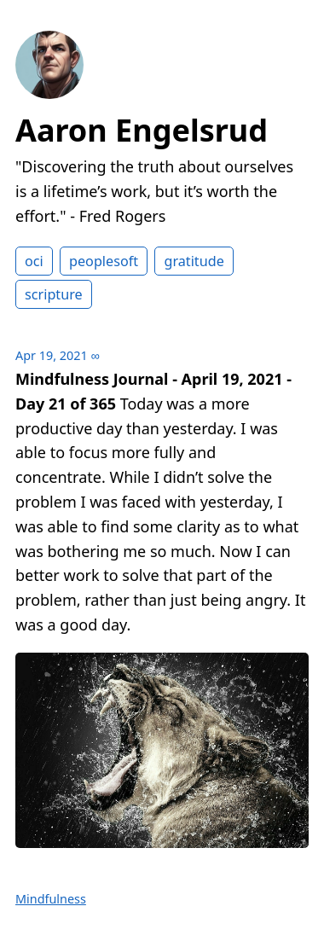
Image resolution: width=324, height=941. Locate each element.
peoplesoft (103, 261)
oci (34, 261)
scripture (54, 294)
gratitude (193, 261)
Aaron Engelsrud (141, 130)
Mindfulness (50, 899)
